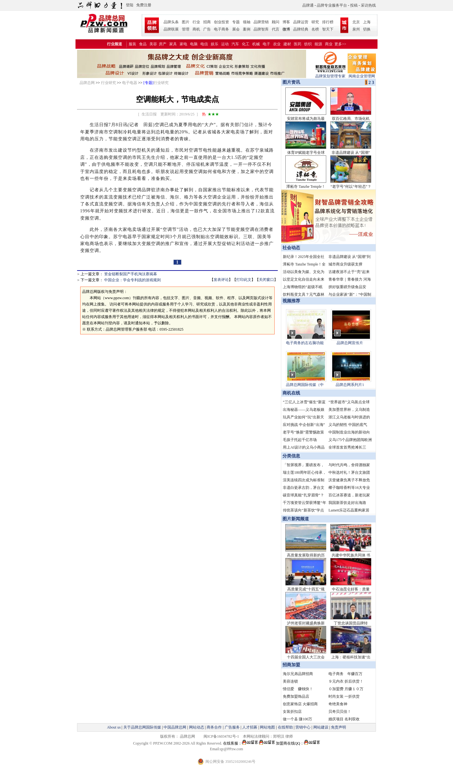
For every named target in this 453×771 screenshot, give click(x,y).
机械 (256, 44)
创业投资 (221, 22)
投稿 (354, 5)
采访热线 (368, 5)
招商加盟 (291, 664)
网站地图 (267, 727)
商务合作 (214, 727)
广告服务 (232, 727)
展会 (236, 29)
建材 (287, 44)
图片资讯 (290, 82)
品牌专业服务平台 (332, 5)
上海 (367, 22)
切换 (367, 29)
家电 (183, 44)
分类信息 (291, 456)
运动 (225, 44)
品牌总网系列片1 (350, 385)
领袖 (246, 22)
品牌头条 (171, 22)
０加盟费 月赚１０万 (345, 689)
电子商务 (221, 29)
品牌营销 (261, 22)
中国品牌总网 (175, 727)
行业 (196, 22)
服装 (132, 44)
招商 (207, 22)
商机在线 (291, 393)
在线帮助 (285, 727)
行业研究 (108, 83)
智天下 (327, 29)
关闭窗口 (266, 279)
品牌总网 (87, 83)
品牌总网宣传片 (350, 343)
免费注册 (143, 5)
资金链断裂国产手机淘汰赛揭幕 (130, 274)
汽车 (235, 44)
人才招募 (249, 727)
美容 (153, 44)
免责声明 (338, 727)
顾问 (275, 22)
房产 (162, 44)
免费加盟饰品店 (296, 696)
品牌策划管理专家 (330, 74)
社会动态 (291, 247)
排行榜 (327, 22)
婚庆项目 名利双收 (344, 719)
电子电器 (129, 83)
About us (114, 727)
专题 (236, 22)
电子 (266, 44)
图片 (185, 22)
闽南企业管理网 (362, 74)
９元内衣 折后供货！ (345, 681)
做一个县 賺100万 (297, 719)
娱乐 (214, 44)
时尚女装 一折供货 (344, 696)
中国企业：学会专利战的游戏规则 (132, 280)
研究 (315, 22)
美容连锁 (290, 681)
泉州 (356, 29)
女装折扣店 (292, 711)
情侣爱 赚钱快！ (298, 689)
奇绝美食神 (337, 704)
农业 (277, 44)
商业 (329, 44)
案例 (246, 29)
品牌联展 (171, 29)
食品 (143, 44)
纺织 (308, 44)
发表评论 (221, 279)
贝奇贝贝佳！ (339, 711)
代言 (275, 29)
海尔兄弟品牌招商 (298, 674)
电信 (204, 44)
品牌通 (308, 5)
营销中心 (302, 727)
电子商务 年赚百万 (345, 674)
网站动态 (196, 727)
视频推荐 (291, 301)
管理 (185, 29)
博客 (286, 22)
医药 (297, 44)
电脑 (194, 44)
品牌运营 (300, 22)
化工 (245, 44)
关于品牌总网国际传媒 (142, 727)
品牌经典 (300, 29)
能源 (318, 44)
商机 (196, 29)
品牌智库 (261, 29)
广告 (207, 29)
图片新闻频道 (295, 519)
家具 (173, 44)
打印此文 (243, 279)
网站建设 (320, 727)
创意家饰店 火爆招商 (300, 704)
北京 (356, 22)
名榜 (315, 29)
